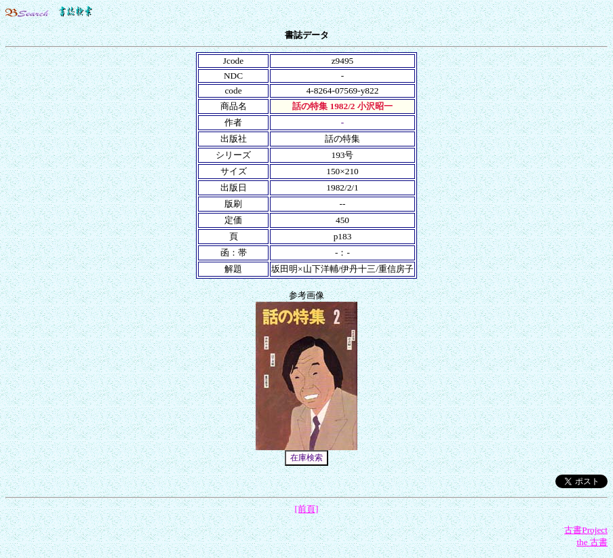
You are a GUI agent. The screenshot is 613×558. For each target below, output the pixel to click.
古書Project (586, 530)
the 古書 (592, 542)
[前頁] (307, 509)
